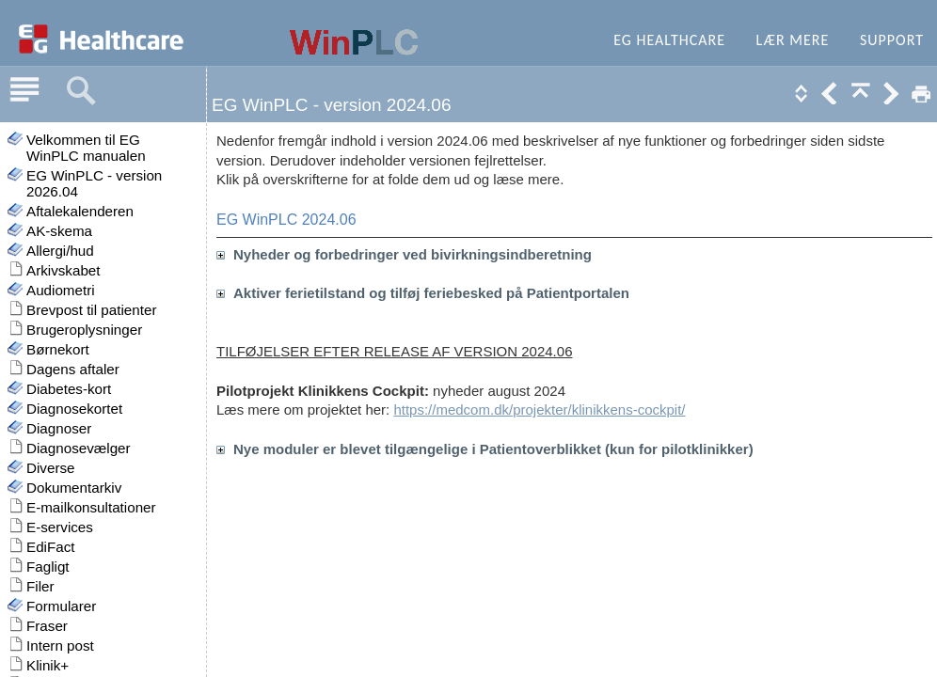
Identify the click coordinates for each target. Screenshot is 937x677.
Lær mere (793, 40)
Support (892, 40)
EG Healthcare (669, 40)
